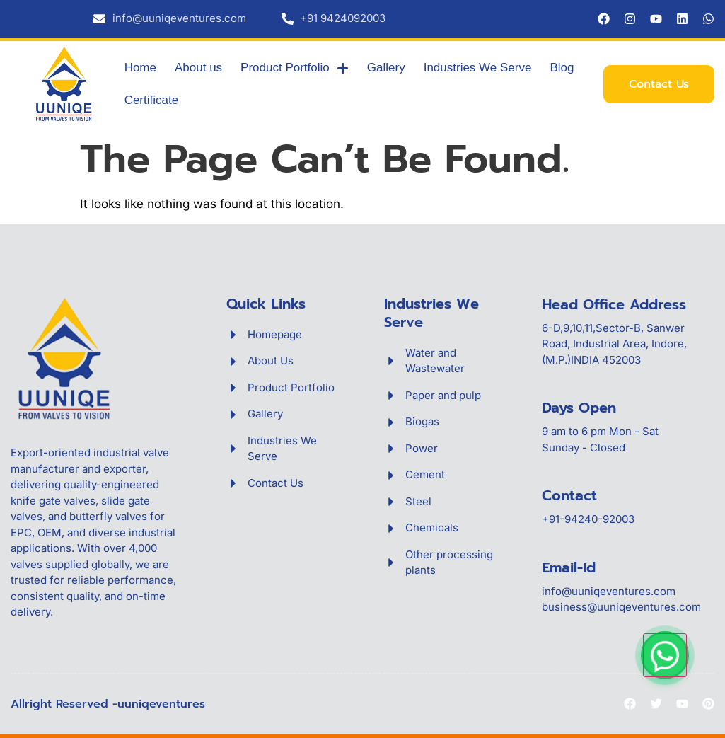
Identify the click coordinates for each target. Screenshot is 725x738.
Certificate (151, 100)
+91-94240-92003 (588, 519)
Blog (562, 67)
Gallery (386, 67)
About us (198, 67)
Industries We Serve (478, 67)
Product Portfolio (294, 68)
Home (140, 67)
